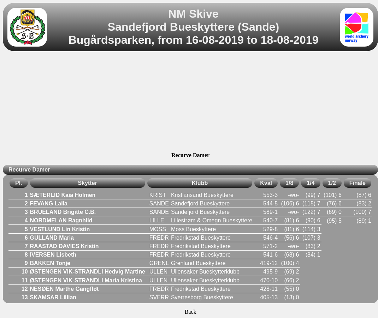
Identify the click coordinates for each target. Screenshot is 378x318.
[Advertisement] (190, 102)
